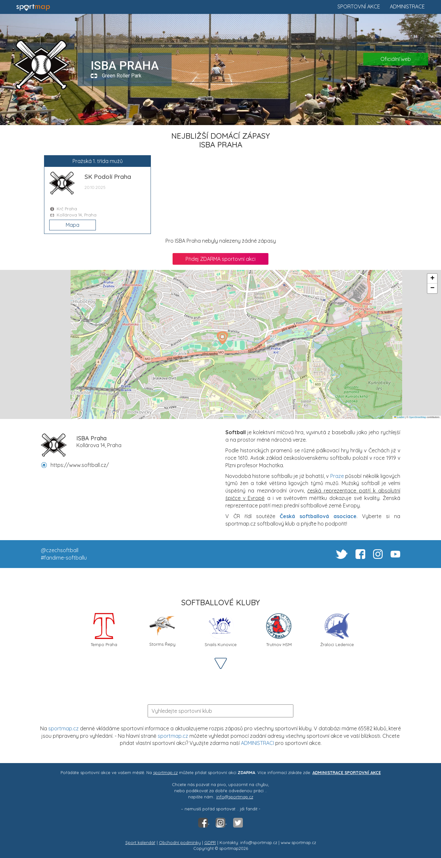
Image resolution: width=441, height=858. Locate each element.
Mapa (72, 225)
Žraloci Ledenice (337, 630)
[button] (222, 337)
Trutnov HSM (279, 630)
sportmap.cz (63, 728)
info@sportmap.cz (234, 796)
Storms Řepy (162, 629)
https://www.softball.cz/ (80, 465)
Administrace (407, 6)
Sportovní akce (358, 6)
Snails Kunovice (221, 630)
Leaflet (399, 417)
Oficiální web (395, 59)
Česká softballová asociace (318, 516)
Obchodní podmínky (180, 842)
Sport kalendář (140, 842)
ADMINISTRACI (257, 743)
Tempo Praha (104, 630)
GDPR (210, 842)
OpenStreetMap (417, 417)
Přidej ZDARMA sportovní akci (220, 259)
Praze (337, 476)
